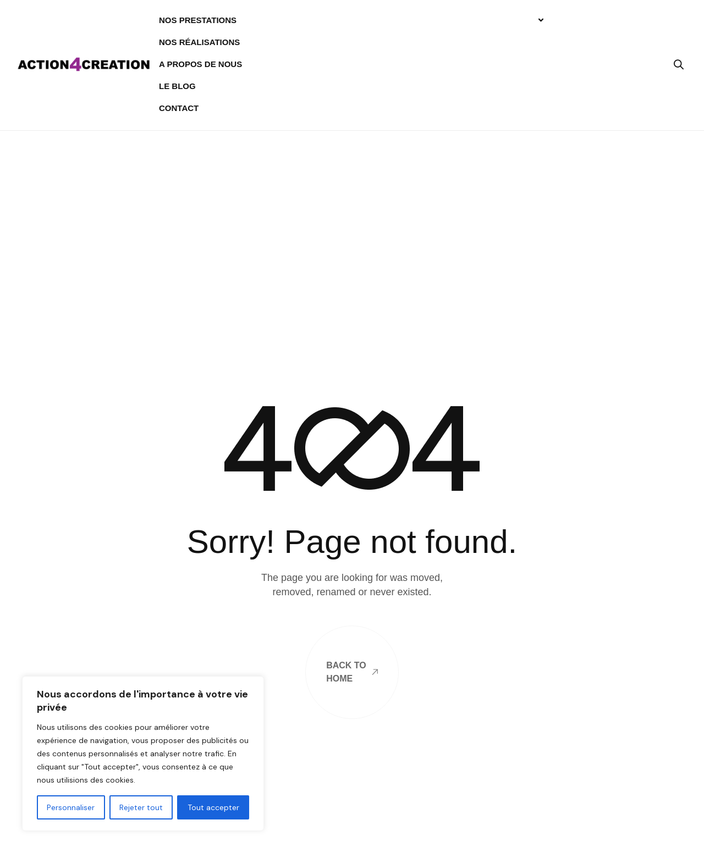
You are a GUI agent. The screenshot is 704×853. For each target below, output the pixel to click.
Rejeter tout (141, 807)
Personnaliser (71, 807)
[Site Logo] (83, 63)
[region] (143, 753)
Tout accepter (213, 807)
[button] (678, 64)
